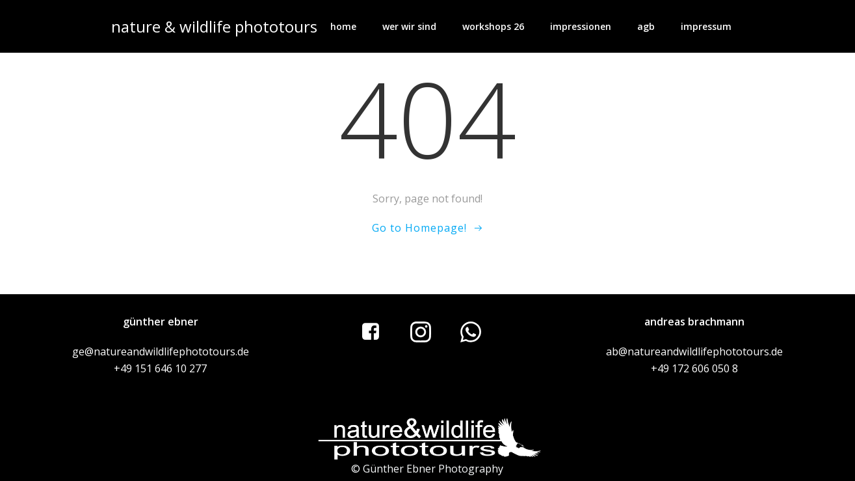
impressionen (580, 26)
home (343, 26)
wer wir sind (409, 26)
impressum (706, 26)
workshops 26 (493, 26)
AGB (646, 26)
